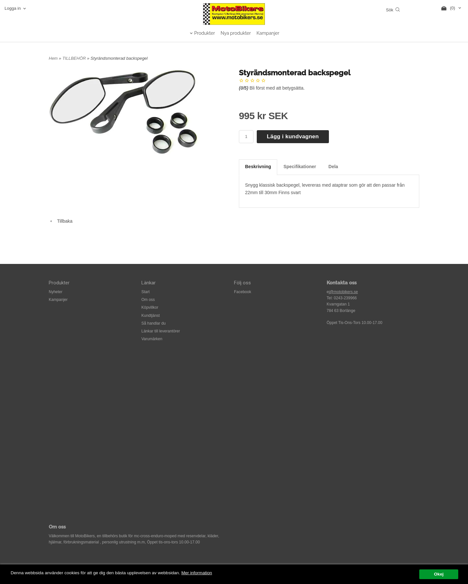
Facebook (242, 292)
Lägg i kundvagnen (293, 136)
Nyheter (55, 292)
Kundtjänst (150, 315)
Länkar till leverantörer (160, 331)
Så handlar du (153, 323)
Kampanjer (267, 33)
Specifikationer (299, 166)
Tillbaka (60, 221)
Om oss (148, 299)
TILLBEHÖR (74, 58)
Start (145, 292)
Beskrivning (258, 166)
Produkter (204, 33)
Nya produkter (236, 33)
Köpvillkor (149, 307)
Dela (333, 166)
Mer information (196, 572)
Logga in (13, 8)
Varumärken (151, 339)
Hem (53, 58)
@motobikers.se (344, 292)
